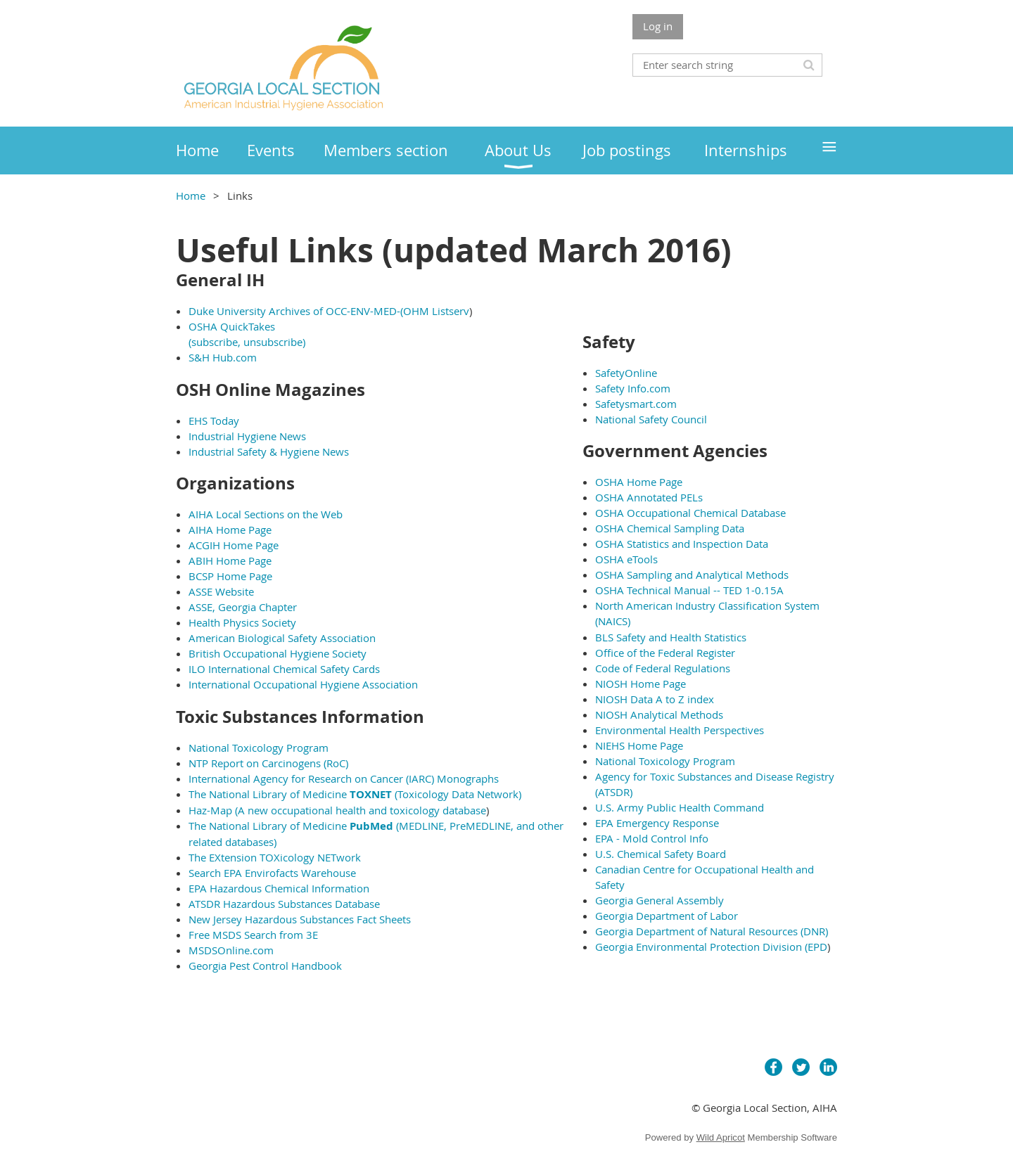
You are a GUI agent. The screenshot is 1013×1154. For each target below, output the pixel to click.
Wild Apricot (720, 1137)
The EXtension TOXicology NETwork (275, 857)
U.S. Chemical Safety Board (660, 854)
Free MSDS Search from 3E (253, 935)
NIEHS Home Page (639, 745)
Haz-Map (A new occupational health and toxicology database (337, 810)
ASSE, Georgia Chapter (243, 607)
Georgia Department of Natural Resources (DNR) (711, 931)
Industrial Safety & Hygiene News (269, 451)
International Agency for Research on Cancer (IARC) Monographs (344, 778)
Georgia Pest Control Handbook (265, 966)
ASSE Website (221, 591)
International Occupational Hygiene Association (303, 684)
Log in (658, 26)
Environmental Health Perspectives (679, 730)
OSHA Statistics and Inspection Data (681, 544)
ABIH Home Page (230, 560)
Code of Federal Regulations (662, 668)
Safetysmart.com (636, 404)
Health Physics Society (242, 622)
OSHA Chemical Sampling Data (669, 528)
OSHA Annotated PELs (649, 497)
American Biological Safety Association (282, 638)
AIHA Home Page (230, 529)
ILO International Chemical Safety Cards (284, 669)
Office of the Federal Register (665, 653)
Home (190, 195)
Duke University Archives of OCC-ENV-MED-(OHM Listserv (329, 311)
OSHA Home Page (638, 482)
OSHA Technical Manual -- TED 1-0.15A (689, 590)
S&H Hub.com (223, 357)
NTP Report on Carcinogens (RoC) (268, 763)
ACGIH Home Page (234, 545)
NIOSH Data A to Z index (654, 699)
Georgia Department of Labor (666, 916)
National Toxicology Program (259, 748)
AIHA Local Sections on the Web (266, 514)
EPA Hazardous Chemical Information (279, 888)
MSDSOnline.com (231, 950)
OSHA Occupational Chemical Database (690, 513)
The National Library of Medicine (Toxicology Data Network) (355, 794)
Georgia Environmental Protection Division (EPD (711, 947)
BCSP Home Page (230, 576)
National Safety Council (651, 419)
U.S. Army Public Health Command (679, 807)
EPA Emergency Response (657, 823)
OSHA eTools (626, 559)
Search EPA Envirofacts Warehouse (272, 873)
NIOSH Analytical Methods (659, 714)
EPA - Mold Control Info (651, 838)
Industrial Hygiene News (247, 436)
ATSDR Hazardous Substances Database (284, 904)
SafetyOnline (626, 373)
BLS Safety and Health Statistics (670, 637)
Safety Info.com (632, 388)
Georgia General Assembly (659, 900)
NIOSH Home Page (640, 684)
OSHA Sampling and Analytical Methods (692, 575)
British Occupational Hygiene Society (278, 653)
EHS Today (214, 420)
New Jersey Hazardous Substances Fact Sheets (300, 919)
